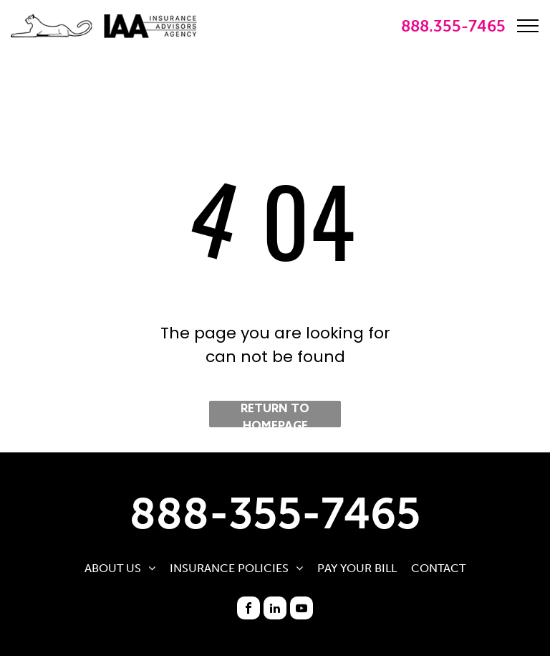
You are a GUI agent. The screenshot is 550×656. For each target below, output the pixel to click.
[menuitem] (120, 568)
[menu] (527, 25)
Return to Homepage (275, 414)
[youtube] (301, 607)
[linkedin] (275, 607)
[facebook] (248, 607)
